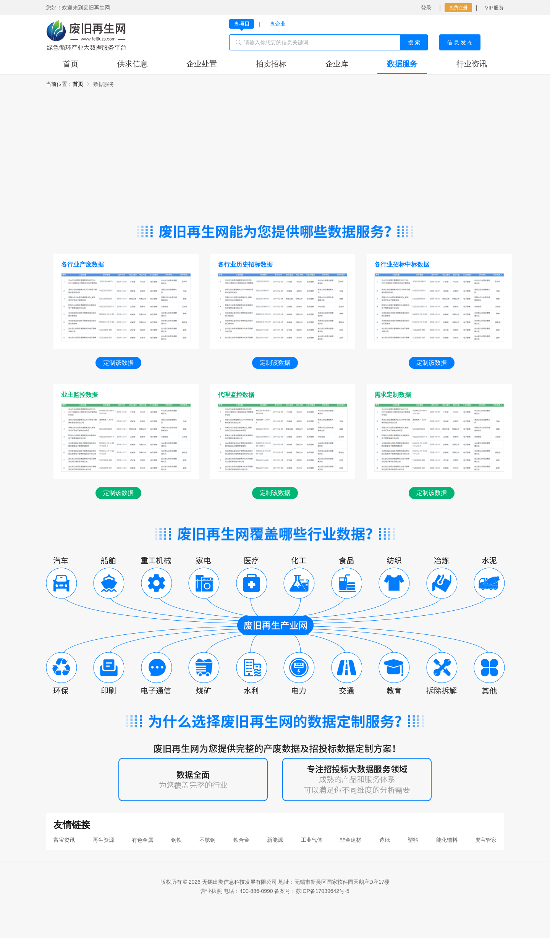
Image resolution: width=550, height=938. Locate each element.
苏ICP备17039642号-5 (322, 891)
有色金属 (142, 840)
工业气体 (311, 840)
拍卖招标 (271, 64)
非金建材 (350, 840)
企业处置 (201, 64)
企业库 (336, 64)
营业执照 (211, 891)
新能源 (275, 840)
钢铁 (176, 840)
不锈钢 (207, 840)
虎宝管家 (486, 840)
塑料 (413, 840)
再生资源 (103, 840)
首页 (70, 64)
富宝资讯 (64, 840)
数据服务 (402, 64)
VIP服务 (494, 8)
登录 (426, 8)
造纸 (384, 840)
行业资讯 (471, 64)
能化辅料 (447, 840)
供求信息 (132, 64)
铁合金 (241, 840)
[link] (78, 84)
